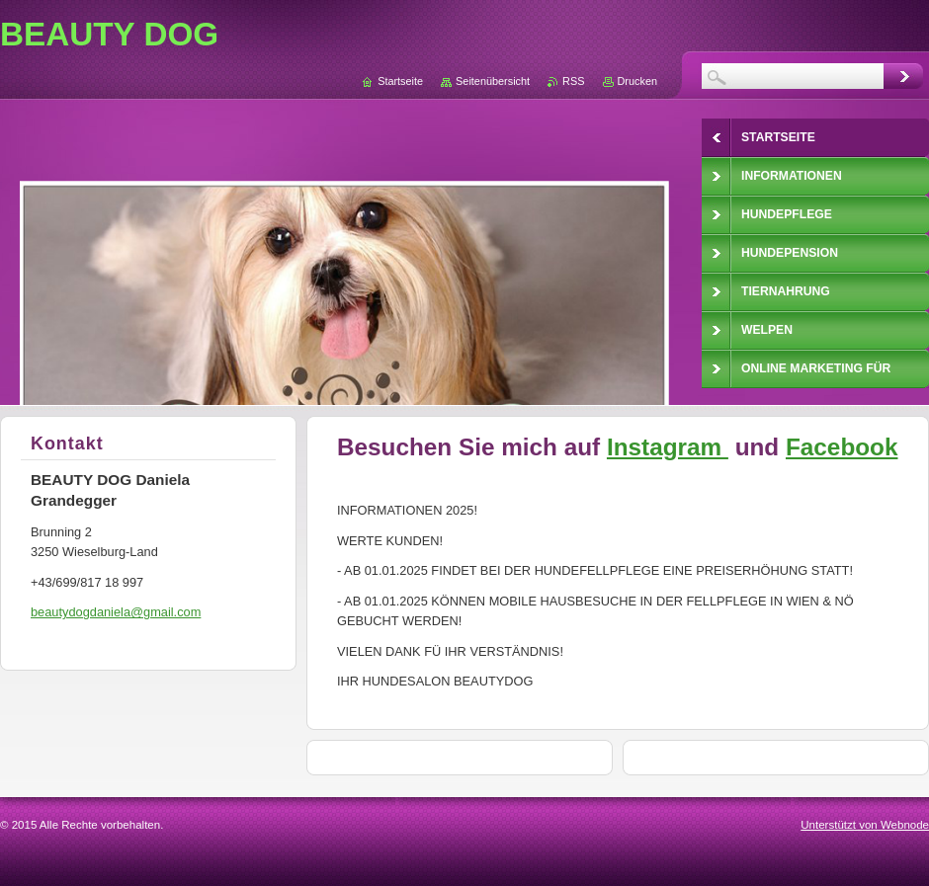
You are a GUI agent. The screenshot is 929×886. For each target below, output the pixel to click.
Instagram (667, 447)
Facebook (842, 447)
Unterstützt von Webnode (865, 825)
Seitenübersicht (493, 81)
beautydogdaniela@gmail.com (116, 611)
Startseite (400, 81)
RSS (573, 81)
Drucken (638, 81)
